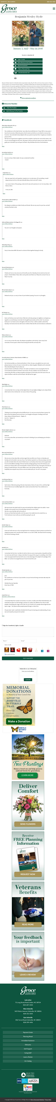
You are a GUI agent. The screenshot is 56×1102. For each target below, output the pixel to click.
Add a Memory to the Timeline (24, 62)
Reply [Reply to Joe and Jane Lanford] (3, 168)
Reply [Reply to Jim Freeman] (3, 329)
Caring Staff (27, 1053)
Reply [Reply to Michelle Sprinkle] (3, 589)
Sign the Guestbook (21, 65)
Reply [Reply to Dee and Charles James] (3, 283)
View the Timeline (9, 108)
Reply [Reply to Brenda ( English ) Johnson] (3, 446)
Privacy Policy (48, 1099)
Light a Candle (20, 59)
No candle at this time (10, 654)
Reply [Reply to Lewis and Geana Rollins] (3, 519)
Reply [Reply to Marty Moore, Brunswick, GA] (3, 146)
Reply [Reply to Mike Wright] (3, 400)
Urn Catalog (27, 1061)
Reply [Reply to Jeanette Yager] (3, 541)
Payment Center (28, 1032)
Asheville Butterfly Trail (21, 73)
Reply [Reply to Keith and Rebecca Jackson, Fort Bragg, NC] (3, 238)
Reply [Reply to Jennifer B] (3, 564)
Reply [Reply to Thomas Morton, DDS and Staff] (3, 216)
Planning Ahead (28, 1036)
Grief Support (28, 1049)
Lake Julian (28, 1000)
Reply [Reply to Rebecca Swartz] (3, 351)
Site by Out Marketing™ (38, 1099)
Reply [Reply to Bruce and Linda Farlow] (3, 473)
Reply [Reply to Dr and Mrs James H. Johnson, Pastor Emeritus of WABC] (3, 378)
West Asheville (28, 1009)
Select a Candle (8, 644)
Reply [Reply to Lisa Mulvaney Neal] (3, 495)
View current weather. (29, 98)
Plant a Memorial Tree (22, 69)
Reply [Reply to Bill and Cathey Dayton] (3, 306)
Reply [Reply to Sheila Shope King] (3, 261)
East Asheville (28, 1017)
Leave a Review (27, 1057)
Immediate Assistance (27, 1040)
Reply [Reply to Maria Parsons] (3, 424)
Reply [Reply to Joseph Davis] (4, 193)
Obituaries (28, 1045)
